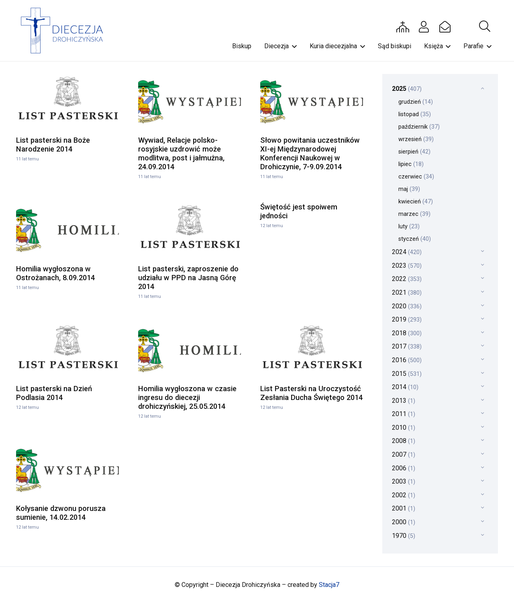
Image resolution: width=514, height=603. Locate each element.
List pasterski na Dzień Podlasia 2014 (54, 393)
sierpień (414, 151)
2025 (407, 88)
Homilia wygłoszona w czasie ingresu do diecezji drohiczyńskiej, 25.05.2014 (187, 397)
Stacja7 (329, 585)
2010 (403, 427)
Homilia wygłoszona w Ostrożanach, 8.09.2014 (55, 273)
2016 (407, 360)
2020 (407, 306)
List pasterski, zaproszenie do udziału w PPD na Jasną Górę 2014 (188, 278)
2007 (403, 454)
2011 (403, 414)
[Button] (403, 26)
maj (409, 189)
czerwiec (416, 176)
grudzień (415, 101)
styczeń (414, 239)
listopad (414, 114)
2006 (403, 468)
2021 (407, 292)
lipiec (411, 164)
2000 (403, 522)
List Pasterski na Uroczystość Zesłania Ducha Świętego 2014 (311, 393)
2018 (407, 333)
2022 (407, 279)
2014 (405, 387)
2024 (407, 252)
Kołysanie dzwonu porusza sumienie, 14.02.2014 (61, 512)
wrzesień (416, 139)
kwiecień (415, 201)
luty (409, 226)
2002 (403, 495)
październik (419, 126)
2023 (407, 265)
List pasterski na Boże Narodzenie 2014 (53, 144)
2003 (403, 481)
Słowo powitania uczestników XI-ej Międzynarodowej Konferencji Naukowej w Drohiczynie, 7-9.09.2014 (310, 153)
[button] (484, 26)
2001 (403, 508)
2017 (407, 346)
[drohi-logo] (65, 30)
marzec (414, 214)
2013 (403, 400)
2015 (407, 373)
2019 (407, 319)
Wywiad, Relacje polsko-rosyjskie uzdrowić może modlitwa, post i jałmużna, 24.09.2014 (181, 153)
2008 (403, 441)
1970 (403, 535)
